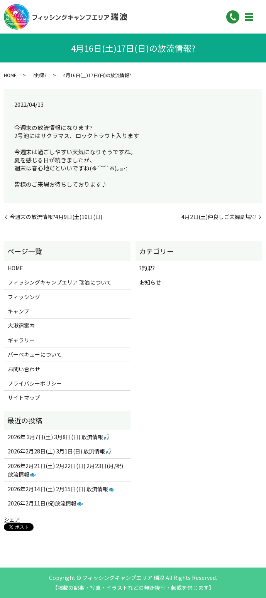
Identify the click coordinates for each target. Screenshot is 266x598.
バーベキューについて (35, 354)
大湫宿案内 (21, 325)
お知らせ (150, 282)
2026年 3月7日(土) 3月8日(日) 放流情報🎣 (59, 437)
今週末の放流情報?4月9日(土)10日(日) (56, 217)
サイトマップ (24, 397)
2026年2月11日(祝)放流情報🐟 (45, 503)
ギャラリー (21, 340)
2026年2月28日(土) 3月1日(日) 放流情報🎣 (60, 451)
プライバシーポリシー (35, 383)
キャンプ (18, 311)
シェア (12, 519)
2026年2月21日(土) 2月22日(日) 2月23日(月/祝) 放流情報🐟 (65, 470)
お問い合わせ (24, 369)
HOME (10, 75)
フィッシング (24, 297)
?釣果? (40, 75)
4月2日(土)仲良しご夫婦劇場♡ (218, 217)
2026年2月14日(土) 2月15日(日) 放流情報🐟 (61, 489)
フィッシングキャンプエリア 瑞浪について (60, 282)
